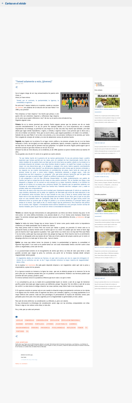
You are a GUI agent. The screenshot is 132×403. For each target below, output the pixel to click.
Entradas (99, 84)
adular (19, 320)
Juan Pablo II (61, 324)
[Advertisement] (66, 63)
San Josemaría (30, 265)
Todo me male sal (100, 143)
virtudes (20, 331)
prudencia (45, 328)
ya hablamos (80, 217)
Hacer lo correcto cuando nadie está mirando (107, 247)
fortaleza (39, 324)
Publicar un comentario (21, 363)
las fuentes (19, 107)
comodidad (29, 320)
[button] (16, 87)
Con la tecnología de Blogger (66, 400)
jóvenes (49, 324)
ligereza (73, 324)
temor (80, 328)
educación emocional (70, 320)
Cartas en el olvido (15, 3)
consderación (42, 320)
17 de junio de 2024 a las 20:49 (29, 359)
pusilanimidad (58, 328)
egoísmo (19, 324)
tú (86, 328)
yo (27, 331)
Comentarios (100, 85)
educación (54, 320)
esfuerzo (29, 324)
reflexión (71, 328)
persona (35, 328)
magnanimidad (22, 328)
